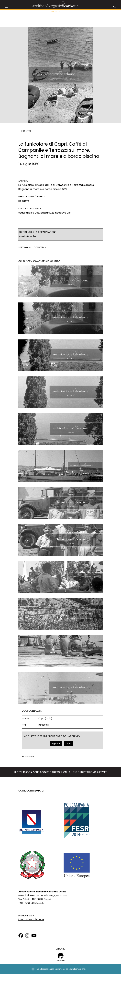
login (68, 743)
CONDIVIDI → (40, 247)
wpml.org (61, 969)
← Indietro (24, 130)
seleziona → (24, 247)
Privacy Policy (26, 915)
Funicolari (43, 725)
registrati (56, 743)
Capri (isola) (45, 718)
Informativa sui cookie (31, 919)
